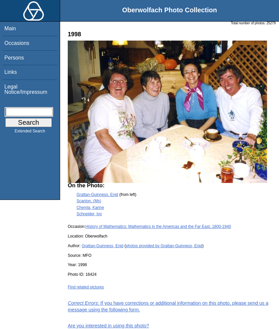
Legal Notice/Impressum (25, 89)
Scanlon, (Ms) (88, 201)
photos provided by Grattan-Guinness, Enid (164, 246)
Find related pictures (86, 287)
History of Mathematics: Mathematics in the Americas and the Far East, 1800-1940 (158, 226)
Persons (14, 58)
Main (10, 28)
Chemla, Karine (90, 207)
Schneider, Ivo (89, 214)
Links (10, 72)
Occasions (16, 43)
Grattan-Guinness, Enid (97, 194)
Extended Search (30, 132)
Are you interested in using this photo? (108, 325)
